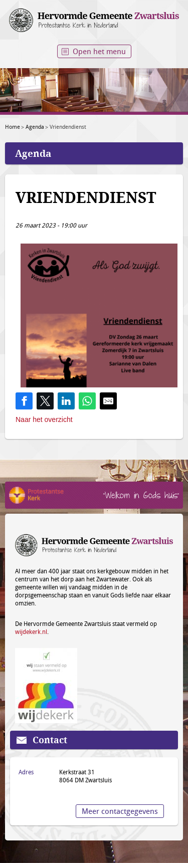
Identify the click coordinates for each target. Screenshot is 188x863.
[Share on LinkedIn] (66, 400)
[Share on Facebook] (24, 400)
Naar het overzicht (44, 419)
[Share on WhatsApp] (87, 400)
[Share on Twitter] (45, 400)
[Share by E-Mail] (108, 400)
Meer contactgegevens (120, 811)
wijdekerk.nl (31, 631)
